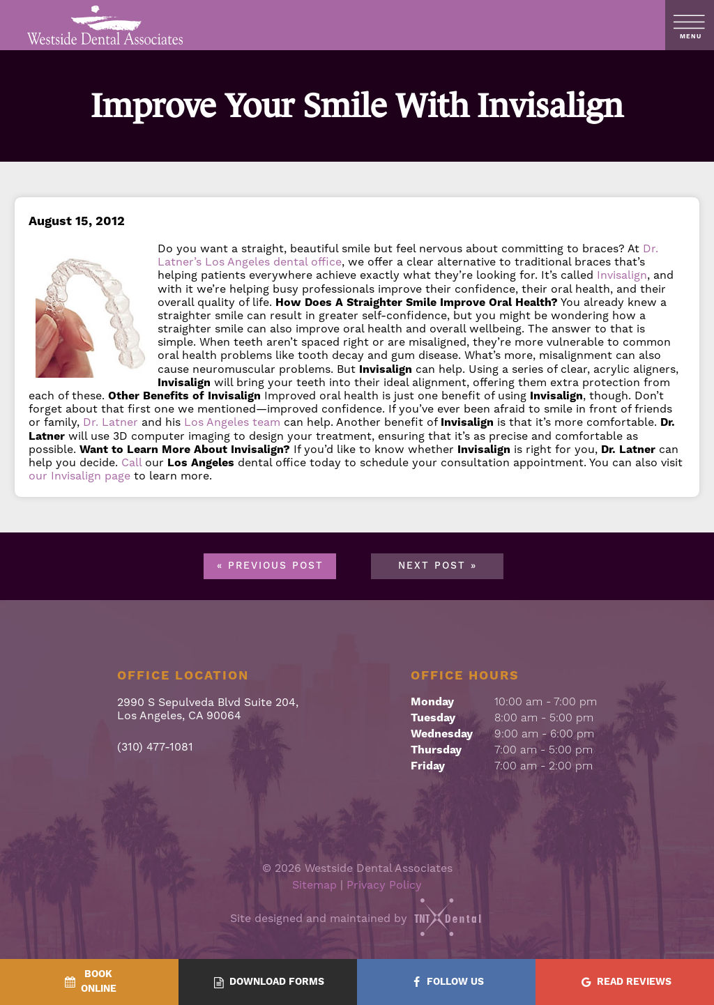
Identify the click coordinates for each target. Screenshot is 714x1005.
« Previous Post (270, 566)
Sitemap (314, 885)
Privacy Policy (384, 885)
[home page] (105, 25)
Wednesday (442, 733)
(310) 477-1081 (155, 747)
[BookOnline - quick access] (89, 982)
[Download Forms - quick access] (267, 982)
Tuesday (433, 717)
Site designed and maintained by (357, 919)
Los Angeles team (232, 422)
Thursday (436, 749)
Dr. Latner (110, 422)
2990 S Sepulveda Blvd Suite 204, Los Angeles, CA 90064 (207, 709)
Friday (428, 766)
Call (131, 463)
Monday (432, 701)
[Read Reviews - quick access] (625, 982)
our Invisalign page (79, 476)
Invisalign (622, 275)
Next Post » (437, 566)
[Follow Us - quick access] (446, 982)
